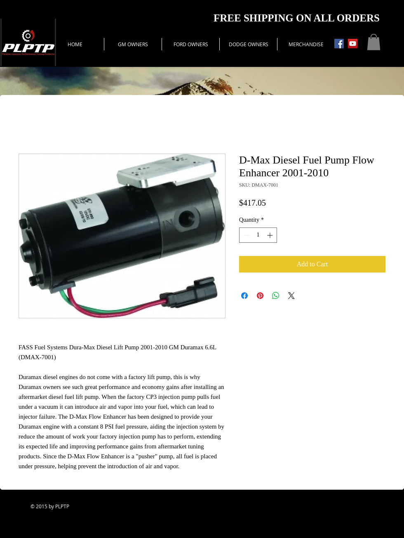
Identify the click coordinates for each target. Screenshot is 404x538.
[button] (374, 42)
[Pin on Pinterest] (260, 296)
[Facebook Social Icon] (339, 43)
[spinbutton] (258, 235)
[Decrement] (245, 235)
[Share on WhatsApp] (276, 296)
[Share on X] (291, 296)
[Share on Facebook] (244, 296)
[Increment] (270, 235)
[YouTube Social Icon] (352, 43)
